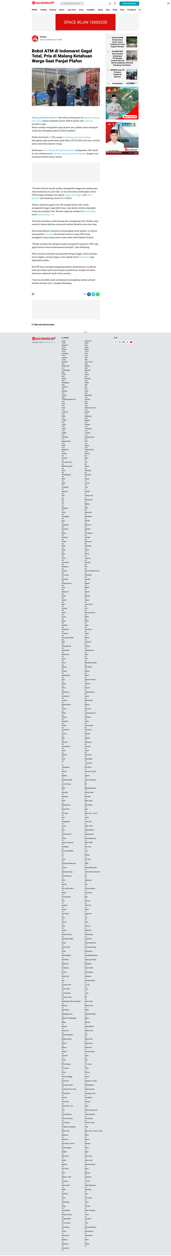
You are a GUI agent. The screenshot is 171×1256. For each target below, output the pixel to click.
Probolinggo (66, 371)
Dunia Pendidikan (68, 851)
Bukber (87, 672)
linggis (68, 194)
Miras (64, 621)
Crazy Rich (88, 822)
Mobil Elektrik (89, 1027)
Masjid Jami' (89, 1006)
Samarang (65, 1156)
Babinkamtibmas (90, 789)
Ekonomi (88, 371)
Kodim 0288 (89, 968)
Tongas (87, 646)
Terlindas (65, 1194)
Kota (63, 404)
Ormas (64, 709)
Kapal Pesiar (66, 947)
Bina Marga (88, 805)
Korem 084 (65, 977)
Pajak (86, 626)
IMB (86, 897)
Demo (64, 559)
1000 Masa (65, 768)
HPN (63, 880)
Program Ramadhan (69, 1127)
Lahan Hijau (66, 989)
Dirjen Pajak (89, 843)
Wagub (87, 584)
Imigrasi (64, 906)
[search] (72, 3)
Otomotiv (88, 709)
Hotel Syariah (66, 897)
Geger (64, 684)
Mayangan (65, 1010)
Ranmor (64, 734)
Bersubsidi (88, 667)
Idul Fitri (87, 901)
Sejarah (64, 1165)
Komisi (64, 973)
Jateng (110, 9)
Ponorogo (65, 575)
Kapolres (65, 492)
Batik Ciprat (89, 801)
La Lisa (87, 985)
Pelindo (64, 718)
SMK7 (87, 1152)
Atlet (86, 659)
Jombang (65, 488)
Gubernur (65, 387)
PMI (86, 567)
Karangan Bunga (90, 947)
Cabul (87, 818)
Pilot (63, 1110)
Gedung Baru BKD (91, 868)
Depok (64, 839)
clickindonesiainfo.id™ (49, 343)
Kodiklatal (65, 968)
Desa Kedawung (90, 839)
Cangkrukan (66, 822)
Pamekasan (89, 534)
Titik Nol (87, 1207)
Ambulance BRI (67, 780)
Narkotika (65, 529)
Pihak (86, 1106)
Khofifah (88, 379)
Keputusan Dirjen (90, 960)
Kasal (64, 952)
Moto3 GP (65, 1031)
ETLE (86, 851)
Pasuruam (65, 1081)
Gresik (87, 467)
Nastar (64, 1044)
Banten (87, 479)
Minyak (64, 1027)
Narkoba (65, 362)
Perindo (64, 1098)
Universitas (65, 1228)
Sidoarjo (64, 391)
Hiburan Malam (90, 889)
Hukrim (65, 9)
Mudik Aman (89, 1031)
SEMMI (64, 1152)
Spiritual (87, 1173)
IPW (63, 901)
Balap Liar (65, 592)
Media (87, 1010)
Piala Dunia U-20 (67, 1106)
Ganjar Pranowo (90, 680)
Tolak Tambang (90, 1211)
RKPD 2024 (65, 1131)
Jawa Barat (89, 605)
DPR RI (87, 554)
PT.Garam (65, 1069)
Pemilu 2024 (89, 496)
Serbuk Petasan (90, 1165)
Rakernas (65, 1136)
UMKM (64, 433)
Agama (87, 776)
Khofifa (87, 454)
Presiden (88, 538)
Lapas (64, 617)
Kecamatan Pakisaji (86, 137)
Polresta (87, 425)
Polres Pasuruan (90, 408)
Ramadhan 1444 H (68, 1144)
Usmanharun (89, 1232)
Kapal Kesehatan (90, 943)
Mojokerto (65, 450)
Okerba (64, 1052)
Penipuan (88, 718)
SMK (63, 642)
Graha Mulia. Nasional (92, 872)
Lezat (86, 993)
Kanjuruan (88, 939)
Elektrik (87, 855)
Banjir (64, 596)
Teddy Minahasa (90, 1186)
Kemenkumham (90, 613)
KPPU (64, 688)
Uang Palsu (65, 651)
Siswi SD (64, 743)
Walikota (65, 1240)
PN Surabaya (66, 1064)
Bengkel (87, 596)
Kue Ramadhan (90, 981)
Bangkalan (88, 517)
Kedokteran (88, 952)
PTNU (87, 1069)
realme (87, 1244)
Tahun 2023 (66, 1186)
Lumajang (88, 429)
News (134, 9)
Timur (87, 1202)
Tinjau (64, 1207)
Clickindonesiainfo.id (50, 117)
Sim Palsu (65, 1169)
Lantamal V (66, 697)
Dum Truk (88, 847)
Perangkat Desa (90, 1094)
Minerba (87, 1023)
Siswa (87, 1169)
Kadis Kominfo (67, 935)
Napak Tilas (89, 1039)
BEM (63, 554)
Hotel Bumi (88, 893)
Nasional (55, 9)
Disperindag (66, 676)
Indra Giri (88, 906)
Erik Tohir (88, 860)
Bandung (65, 797)
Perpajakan (88, 1098)
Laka (86, 989)
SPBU (64, 546)
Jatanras (65, 412)
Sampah (87, 734)
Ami (86, 463)
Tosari (87, 1215)
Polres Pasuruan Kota (92, 571)
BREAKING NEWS (91, 663)
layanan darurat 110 (47, 214)
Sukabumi (88, 1177)
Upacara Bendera (90, 1228)
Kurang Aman (66, 985)
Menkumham (66, 705)
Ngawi (64, 534)
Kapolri (87, 412)
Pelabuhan (65, 630)
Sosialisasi (88, 575)
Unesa (87, 751)
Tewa (63, 1198)
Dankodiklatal (89, 830)
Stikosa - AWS (66, 1177)
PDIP (86, 508)
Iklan (63, 605)
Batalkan (88, 797)
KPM (63, 927)
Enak (63, 860)
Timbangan (65, 1202)
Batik (63, 801)
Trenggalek (65, 517)
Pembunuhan (89, 450)
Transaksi (88, 1219)
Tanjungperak (66, 646)
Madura (87, 421)
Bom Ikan (65, 814)
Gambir (64, 868)
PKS (86, 1060)
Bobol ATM (65, 809)
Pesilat (64, 726)
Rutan (87, 1148)
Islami (87, 910)
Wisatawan (65, 655)
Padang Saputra (90, 713)
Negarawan (89, 1044)
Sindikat (87, 738)
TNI (86, 387)
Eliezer (87, 676)
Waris (86, 1240)
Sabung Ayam (89, 437)
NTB (86, 404)
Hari (86, 885)
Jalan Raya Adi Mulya (69, 153)
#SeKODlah (88, 759)
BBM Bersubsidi (67, 467)
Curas (64, 826)
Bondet (64, 672)
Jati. (86, 918)
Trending (44, 9)
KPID (86, 922)
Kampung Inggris (67, 939)
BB (86, 784)
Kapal (64, 943)
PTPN (64, 1073)
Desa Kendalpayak (89, 153)
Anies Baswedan (90, 780)
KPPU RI (87, 927)
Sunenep (65, 1181)
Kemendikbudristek (91, 956)
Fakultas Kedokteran (69, 864)
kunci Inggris (78, 194)
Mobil (86, 621)
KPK (86, 442)
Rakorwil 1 (65, 1140)
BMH (63, 789)
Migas (64, 1023)
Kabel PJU (88, 931)
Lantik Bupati (66, 993)
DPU (63, 830)
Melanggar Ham (67, 1014)
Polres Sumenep (67, 1119)
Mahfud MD (89, 701)
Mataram (88, 525)
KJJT (86, 609)
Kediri (64, 446)
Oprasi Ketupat (90, 1052)
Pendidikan (99, 9)
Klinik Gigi (65, 964)
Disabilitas (65, 847)
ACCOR (64, 772)
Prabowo (65, 634)
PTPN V (87, 1073)
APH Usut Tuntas (90, 772)
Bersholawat (66, 805)
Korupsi (64, 458)
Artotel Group (66, 784)
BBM (63, 479)
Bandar (87, 592)
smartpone (65, 1248)
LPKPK (64, 421)
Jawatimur (65, 563)
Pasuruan (88, 341)
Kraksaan (88, 977)
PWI (63, 496)
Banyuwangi (66, 442)
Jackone (87, 559)
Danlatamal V (89, 835)
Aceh (63, 588)
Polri (86, 354)
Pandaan (65, 538)
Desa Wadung (69, 137)
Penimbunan (66, 1094)
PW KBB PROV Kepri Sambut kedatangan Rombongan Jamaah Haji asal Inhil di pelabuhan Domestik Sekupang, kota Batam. (122, 58)
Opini (63, 471)
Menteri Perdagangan (69, 1019)
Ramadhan (88, 396)
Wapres (64, 755)
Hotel (86, 391)
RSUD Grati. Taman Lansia (94, 1131)
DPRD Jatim (89, 826)
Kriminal (87, 400)
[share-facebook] (88, 294)
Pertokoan (65, 1102)
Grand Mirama (67, 876)
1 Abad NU (88, 763)
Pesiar (87, 722)
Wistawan (65, 1244)
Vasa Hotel (65, 1236)
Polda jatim (65, 366)
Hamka (64, 885)
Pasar (64, 513)
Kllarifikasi (88, 964)
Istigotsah (88, 914)
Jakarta (64, 358)
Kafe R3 (87, 688)
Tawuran (88, 747)
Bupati (64, 600)
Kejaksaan (65, 525)
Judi (86, 488)
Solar (63, 1173)
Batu (63, 521)
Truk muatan (66, 1223)
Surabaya (65, 354)
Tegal (63, 1190)
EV (63, 855)
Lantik (87, 697)
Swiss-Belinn (66, 747)
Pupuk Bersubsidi (68, 638)
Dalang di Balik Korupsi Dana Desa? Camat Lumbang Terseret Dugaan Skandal (117, 42)
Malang (36, 117)
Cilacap (87, 521)
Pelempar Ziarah (67, 1085)
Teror (86, 1194)
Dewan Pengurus (67, 843)
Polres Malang (50, 150)
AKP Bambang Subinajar (69, 150)
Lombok (87, 433)
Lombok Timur (67, 998)
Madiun (87, 504)
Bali (63, 500)
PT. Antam (88, 1064)
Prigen (87, 634)
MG (86, 998)
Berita (87, 350)
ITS (63, 504)
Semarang (88, 513)
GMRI (86, 864)
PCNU (64, 1060)
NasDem (65, 626)
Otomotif (65, 1056)
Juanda (64, 609)
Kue (63, 981)
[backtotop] (85, 333)
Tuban (87, 550)
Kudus (126, 9)
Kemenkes (65, 960)
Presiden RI (65, 730)
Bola (86, 809)
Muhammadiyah (67, 1035)
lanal (63, 759)
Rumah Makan (67, 1148)
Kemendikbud (66, 956)
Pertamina (88, 630)
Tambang (88, 471)
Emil (63, 680)
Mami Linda (89, 1002)
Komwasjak (89, 973)
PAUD (86, 1056)
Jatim (64, 341)
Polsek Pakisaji (91, 211)
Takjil (63, 550)
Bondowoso (89, 500)
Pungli (64, 542)
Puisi (86, 1127)
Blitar (63, 417)
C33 (63, 818)
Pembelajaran (89, 1085)
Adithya (64, 776)
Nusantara (88, 1048)
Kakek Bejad (89, 935)
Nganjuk (87, 529)
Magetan (65, 508)
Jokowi (87, 483)
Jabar (118, 9)
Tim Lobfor (88, 1198)
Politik (87, 383)
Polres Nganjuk (90, 1115)
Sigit (63, 738)
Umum (88, 9)
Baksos (64, 667)
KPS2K (64, 931)
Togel (63, 751)
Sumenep (65, 580)
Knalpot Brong (89, 692)
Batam (64, 379)
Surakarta (88, 642)
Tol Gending (66, 1211)
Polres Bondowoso (91, 1110)
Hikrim (64, 893)
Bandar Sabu (89, 793)
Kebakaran (65, 692)
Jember (64, 454)
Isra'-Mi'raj (65, 914)
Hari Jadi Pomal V (68, 889)
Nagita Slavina (67, 1039)
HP (49, 137)
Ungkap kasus (89, 651)
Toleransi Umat (67, 1215)
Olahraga (65, 437)
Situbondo (88, 417)
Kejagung (65, 567)
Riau (86, 345)
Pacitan (64, 571)
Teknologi (88, 1190)
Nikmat (64, 1048)
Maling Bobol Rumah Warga (71, 1002)
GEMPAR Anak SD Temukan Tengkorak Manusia (117, 73)
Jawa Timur (76, 9)
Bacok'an (65, 793)
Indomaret (37, 124)
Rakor (87, 1136)
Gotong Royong (67, 872)
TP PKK (87, 1181)
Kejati (64, 613)
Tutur (86, 1223)
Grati (63, 408)
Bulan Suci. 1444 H (91, 814)
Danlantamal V (67, 835)
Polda (64, 425)
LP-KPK (87, 492)
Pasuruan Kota (67, 463)
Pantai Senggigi (67, 1077)
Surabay (87, 580)
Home (34, 9)
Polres (64, 375)
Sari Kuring (88, 1156)
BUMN (87, 588)
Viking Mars (89, 1236)
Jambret (87, 684)
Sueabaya (88, 743)
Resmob (87, 1144)
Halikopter (88, 880)
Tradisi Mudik (66, 1219)
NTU (86, 1035)
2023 (86, 655)
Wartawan (88, 755)
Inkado (64, 910)
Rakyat (87, 1140)
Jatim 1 (64, 922)
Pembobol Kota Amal (69, 1090)
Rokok (87, 638)
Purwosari (88, 542)
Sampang (88, 546)
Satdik (64, 1161)
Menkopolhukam (90, 1014)
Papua (87, 1077)
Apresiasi (88, 475)
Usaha (64, 1232)
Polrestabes (89, 1119)
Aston (64, 659)
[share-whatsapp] (97, 294)
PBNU (64, 713)
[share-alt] (83, 294)
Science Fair (89, 1161)
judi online (49, 234)
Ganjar (87, 600)
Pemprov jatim (89, 1090)
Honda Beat (85, 256)
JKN (63, 918)
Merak (87, 1019)
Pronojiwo (88, 730)
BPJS (63, 663)
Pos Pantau (66, 1123)
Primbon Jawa (90, 1123)
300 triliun (88, 768)
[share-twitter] (92, 294)
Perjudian (65, 722)
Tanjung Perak (66, 584)
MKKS (87, 617)
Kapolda (87, 563)
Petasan (87, 1102)
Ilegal (63, 483)
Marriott (64, 1006)
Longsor (64, 701)
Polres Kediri (89, 726)
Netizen (87, 705)
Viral (86, 358)
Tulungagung (66, 475)
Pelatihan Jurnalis (91, 1081)
